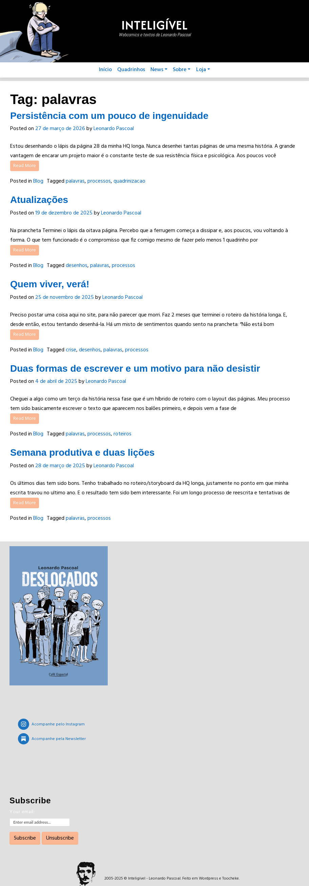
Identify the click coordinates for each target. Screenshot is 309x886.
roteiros (122, 434)
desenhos (76, 265)
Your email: (22, 812)
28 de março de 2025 (60, 465)
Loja (203, 69)
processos (99, 181)
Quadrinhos (131, 69)
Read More (24, 166)
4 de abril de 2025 (56, 381)
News (158, 69)
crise (71, 350)
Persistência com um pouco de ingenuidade (109, 115)
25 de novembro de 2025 (64, 297)
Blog (38, 181)
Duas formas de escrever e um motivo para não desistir (135, 368)
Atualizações (39, 199)
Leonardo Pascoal (114, 128)
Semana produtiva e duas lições (82, 452)
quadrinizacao (129, 181)
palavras (75, 181)
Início (105, 69)
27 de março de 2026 (60, 128)
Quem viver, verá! (49, 284)
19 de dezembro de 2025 (63, 213)
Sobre (181, 69)
